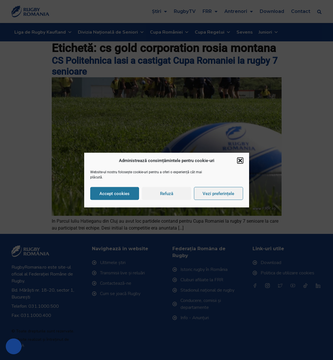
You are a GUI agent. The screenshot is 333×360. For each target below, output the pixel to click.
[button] (240, 160)
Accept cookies (114, 193)
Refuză (166, 193)
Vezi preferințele (218, 193)
